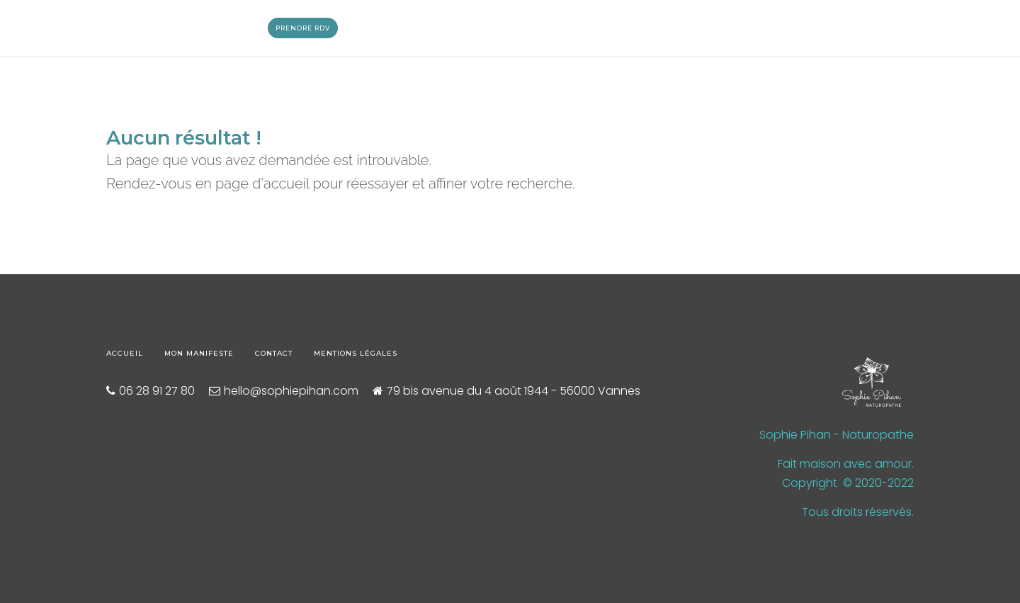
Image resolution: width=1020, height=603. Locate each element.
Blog (250, 28)
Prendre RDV (303, 28)
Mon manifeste (199, 353)
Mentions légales (355, 353)
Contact (274, 353)
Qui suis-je (59, 28)
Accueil (124, 353)
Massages (201, 28)
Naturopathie (131, 28)
